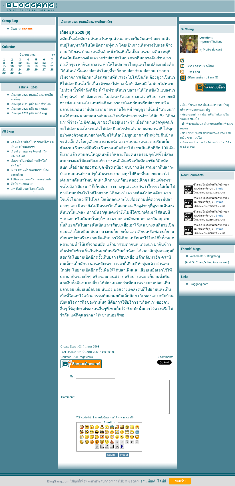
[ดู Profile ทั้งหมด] (210, 49)
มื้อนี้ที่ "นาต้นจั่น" (21, 184)
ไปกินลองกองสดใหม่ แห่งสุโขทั (31, 179)
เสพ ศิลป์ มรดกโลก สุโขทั (27, 188)
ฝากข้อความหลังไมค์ (200, 66)
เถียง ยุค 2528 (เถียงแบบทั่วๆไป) (30, 104)
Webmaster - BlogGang (205, 256)
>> (53, 55)
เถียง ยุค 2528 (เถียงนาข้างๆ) (29, 113)
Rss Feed (193, 72)
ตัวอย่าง (15, 28)
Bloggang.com (199, 284)
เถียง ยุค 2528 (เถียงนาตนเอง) (29, 108)
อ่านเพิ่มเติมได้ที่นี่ (153, 481)
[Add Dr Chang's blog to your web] (207, 262)
